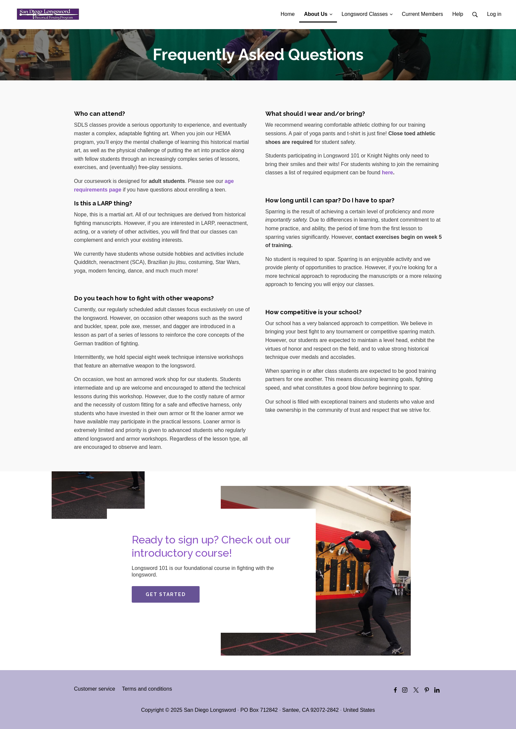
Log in (494, 14)
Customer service (94, 689)
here (387, 172)
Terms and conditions (147, 689)
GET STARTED (166, 594)
